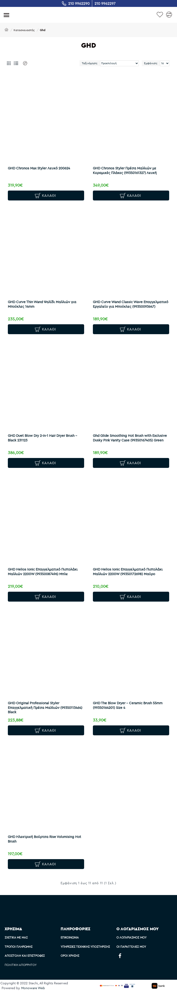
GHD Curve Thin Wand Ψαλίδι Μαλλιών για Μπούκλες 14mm (43, 303)
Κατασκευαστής (24, 30)
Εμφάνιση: (151, 63)
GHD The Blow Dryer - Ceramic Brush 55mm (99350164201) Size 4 (128, 706)
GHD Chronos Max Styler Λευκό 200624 (40, 167)
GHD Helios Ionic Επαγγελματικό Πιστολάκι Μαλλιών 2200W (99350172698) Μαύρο (128, 572)
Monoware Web (33, 988)
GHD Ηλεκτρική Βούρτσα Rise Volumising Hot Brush (45, 840)
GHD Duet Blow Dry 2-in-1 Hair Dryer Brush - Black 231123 (43, 438)
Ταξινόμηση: (90, 63)
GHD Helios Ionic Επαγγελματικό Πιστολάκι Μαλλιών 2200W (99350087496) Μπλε (44, 572)
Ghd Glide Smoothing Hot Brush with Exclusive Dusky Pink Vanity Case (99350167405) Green (131, 438)
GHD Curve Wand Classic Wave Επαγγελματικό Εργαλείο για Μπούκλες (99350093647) (126, 306)
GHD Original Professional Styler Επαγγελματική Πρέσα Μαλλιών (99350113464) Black (46, 708)
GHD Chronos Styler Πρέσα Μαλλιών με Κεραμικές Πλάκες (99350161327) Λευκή (125, 169)
